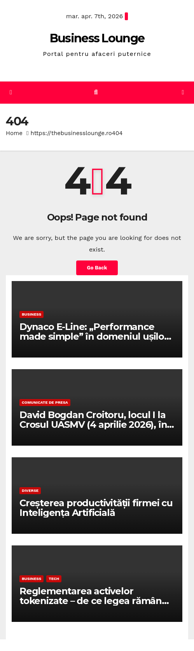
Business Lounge (97, 38)
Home (14, 133)
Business (31, 314)
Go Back (97, 268)
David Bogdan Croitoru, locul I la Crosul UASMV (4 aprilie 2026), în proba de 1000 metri (93, 424)
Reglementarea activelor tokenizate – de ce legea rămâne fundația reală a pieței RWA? (93, 600)
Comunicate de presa (45, 402)
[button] (96, 92)
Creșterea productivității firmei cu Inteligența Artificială (96, 507)
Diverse (30, 490)
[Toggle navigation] (183, 93)
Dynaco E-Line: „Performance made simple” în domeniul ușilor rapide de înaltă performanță (93, 336)
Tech (54, 578)
